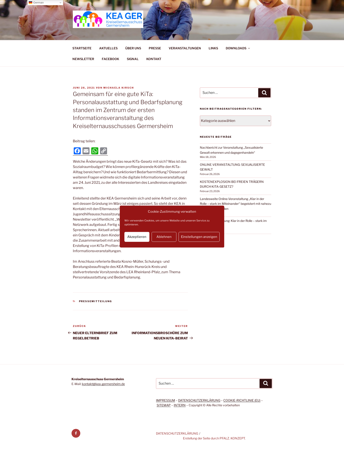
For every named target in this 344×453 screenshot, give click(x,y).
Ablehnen (164, 237)
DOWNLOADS (238, 48)
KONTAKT (153, 59)
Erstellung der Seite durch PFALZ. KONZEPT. (214, 438)
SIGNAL (133, 59)
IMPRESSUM (165, 400)
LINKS (213, 48)
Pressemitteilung (95, 301)
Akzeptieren (136, 237)
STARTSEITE (81, 48)
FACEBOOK (110, 59)
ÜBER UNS (133, 48)
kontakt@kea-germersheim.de (103, 384)
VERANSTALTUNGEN (185, 48)
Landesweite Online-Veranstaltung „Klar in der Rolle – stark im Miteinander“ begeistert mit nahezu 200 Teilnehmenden (235, 203)
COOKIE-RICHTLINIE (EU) (241, 400)
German (36, 2)
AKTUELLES (108, 48)
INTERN (180, 405)
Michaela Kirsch (118, 87)
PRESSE (155, 48)
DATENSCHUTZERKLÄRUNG (199, 400)
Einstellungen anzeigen (199, 237)
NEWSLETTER (83, 59)
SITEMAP (164, 405)
